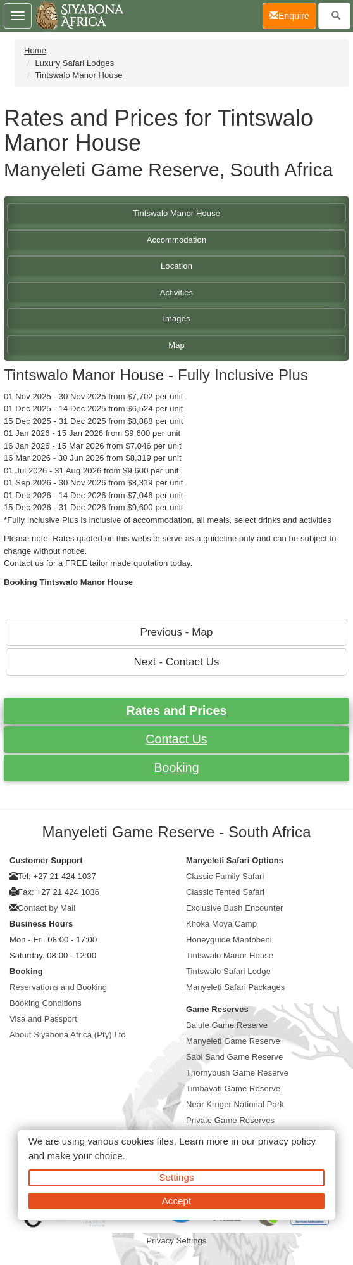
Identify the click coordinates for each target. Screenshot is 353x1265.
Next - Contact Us (177, 662)
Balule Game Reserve (227, 1025)
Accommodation (177, 240)
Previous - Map (176, 632)
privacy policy (287, 1141)
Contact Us (176, 739)
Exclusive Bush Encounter (234, 908)
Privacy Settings (177, 1240)
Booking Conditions (45, 1003)
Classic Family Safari (225, 876)
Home (35, 50)
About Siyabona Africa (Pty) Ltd (67, 1034)
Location (176, 266)
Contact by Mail (46, 908)
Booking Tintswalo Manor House (68, 582)
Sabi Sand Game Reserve (234, 1057)
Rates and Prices (177, 710)
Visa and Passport (43, 1019)
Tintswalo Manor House (78, 75)
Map (176, 345)
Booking (176, 767)
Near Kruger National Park (235, 1104)
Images (176, 318)
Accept (176, 1200)
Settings (176, 1177)
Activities (176, 292)
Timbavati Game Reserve (233, 1088)
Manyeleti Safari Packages (235, 987)
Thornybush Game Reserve (237, 1072)
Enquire (292, 15)
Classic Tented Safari (225, 892)
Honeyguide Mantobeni (229, 939)
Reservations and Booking (58, 987)
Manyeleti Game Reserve (233, 1041)
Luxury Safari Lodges (74, 63)
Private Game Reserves (230, 1120)
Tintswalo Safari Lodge (228, 971)
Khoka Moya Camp (221, 923)
